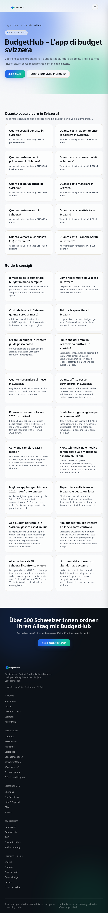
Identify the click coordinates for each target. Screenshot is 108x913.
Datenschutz (11, 832)
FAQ (7, 807)
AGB (7, 837)
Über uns (9, 791)
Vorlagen (9, 716)
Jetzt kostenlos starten (54, 642)
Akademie (9, 746)
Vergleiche (10, 751)
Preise (8, 706)
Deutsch (18, 25)
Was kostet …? (12, 767)
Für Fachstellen (12, 797)
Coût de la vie (11, 872)
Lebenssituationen (14, 756)
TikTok (40, 687)
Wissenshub (11, 741)
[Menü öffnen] (95, 7)
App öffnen (10, 721)
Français (28, 25)
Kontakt (8, 812)
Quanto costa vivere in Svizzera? (48, 73)
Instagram (30, 687)
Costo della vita (12, 887)
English (8, 861)
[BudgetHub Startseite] (18, 7)
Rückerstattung (12, 847)
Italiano (38, 25)
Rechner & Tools (13, 711)
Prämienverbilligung (15, 777)
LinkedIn (9, 687)
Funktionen (10, 701)
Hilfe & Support (12, 802)
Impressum (10, 827)
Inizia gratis (14, 73)
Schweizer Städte (13, 761)
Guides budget (12, 877)
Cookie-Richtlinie (13, 842)
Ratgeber (9, 736)
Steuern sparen (12, 772)
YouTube (19, 687)
